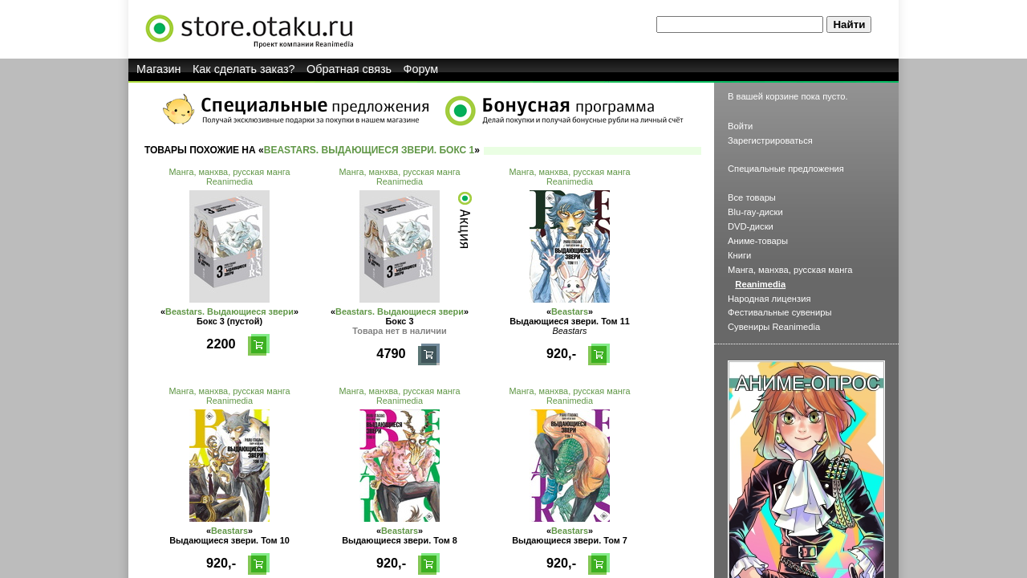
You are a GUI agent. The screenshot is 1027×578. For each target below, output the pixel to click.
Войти (740, 126)
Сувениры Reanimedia (774, 327)
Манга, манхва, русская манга (229, 172)
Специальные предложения (786, 168)
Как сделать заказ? (244, 69)
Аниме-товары (758, 241)
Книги (739, 255)
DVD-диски (750, 226)
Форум (421, 69)
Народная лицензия (769, 298)
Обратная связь (349, 69)
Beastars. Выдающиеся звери (229, 311)
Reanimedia (229, 181)
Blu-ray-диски (755, 212)
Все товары (752, 197)
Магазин (158, 69)
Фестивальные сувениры (780, 312)
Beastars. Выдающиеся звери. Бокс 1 (369, 150)
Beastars (569, 311)
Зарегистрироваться (770, 140)
